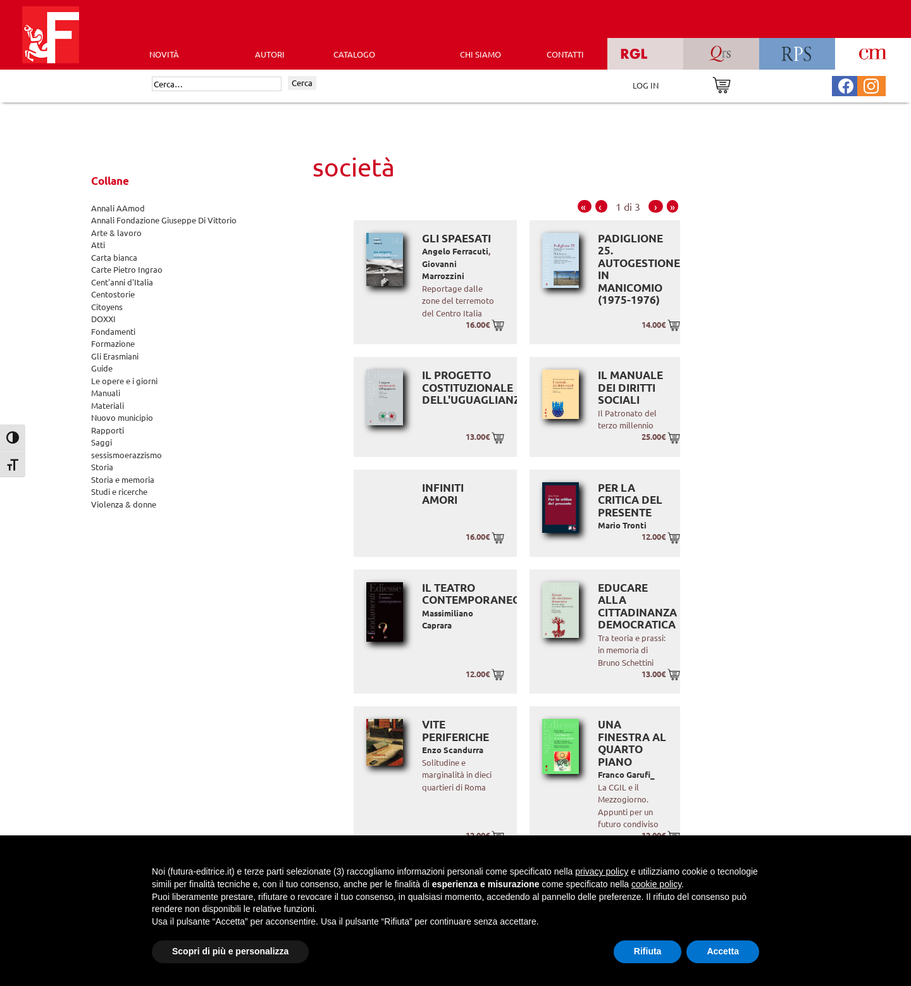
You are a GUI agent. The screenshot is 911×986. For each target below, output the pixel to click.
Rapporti (107, 430)
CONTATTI (565, 54)
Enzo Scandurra (452, 749)
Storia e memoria (122, 479)
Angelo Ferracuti (455, 251)
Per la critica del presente (630, 500)
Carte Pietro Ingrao (127, 269)
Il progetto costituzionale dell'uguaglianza (475, 387)
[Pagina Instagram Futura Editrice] (871, 84)
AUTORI (270, 54)
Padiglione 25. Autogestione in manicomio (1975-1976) (639, 269)
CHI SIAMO (480, 54)
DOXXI (103, 318)
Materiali (107, 405)
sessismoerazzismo (126, 454)
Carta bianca (114, 257)
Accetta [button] (723, 951)
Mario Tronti (622, 525)
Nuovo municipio (122, 417)
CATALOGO (354, 54)
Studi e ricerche (119, 491)
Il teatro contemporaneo (471, 594)
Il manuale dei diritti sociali (630, 387)
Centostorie (113, 294)
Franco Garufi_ (626, 774)
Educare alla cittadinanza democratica (637, 606)
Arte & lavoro (116, 232)
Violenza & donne (123, 504)
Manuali (105, 392)
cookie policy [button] (656, 884)
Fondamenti (113, 331)
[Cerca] (217, 84)
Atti (98, 244)
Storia (102, 466)
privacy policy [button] (601, 871)
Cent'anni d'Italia (122, 282)
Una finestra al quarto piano (632, 743)
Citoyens (107, 306)
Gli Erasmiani (115, 356)
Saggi (101, 442)
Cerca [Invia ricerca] (302, 82)
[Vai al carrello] (721, 83)
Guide (102, 368)
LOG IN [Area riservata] (646, 85)
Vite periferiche (455, 731)
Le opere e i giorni (124, 380)
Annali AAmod (118, 208)
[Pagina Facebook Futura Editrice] (845, 84)
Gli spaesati (456, 238)
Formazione (113, 343)
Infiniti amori (443, 494)
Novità (164, 54)
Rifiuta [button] (648, 951)
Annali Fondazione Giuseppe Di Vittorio (164, 220)
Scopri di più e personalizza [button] (230, 951)
